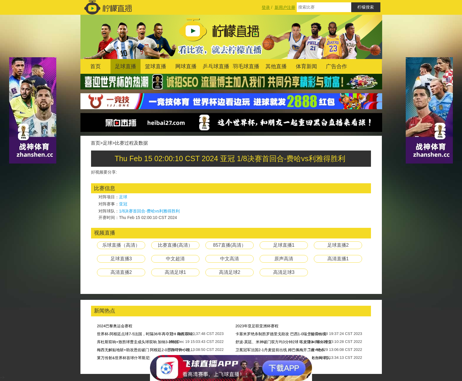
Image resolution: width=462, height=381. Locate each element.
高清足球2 (229, 272)
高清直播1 (338, 258)
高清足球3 (284, 272)
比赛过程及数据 (131, 142)
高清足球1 (175, 272)
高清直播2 (121, 272)
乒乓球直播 (216, 66)
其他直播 (276, 66)
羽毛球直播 (246, 66)
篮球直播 (155, 66)
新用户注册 (285, 7)
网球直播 (186, 66)
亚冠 (123, 204)
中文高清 (229, 258)
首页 (95, 66)
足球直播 (125, 66)
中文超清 (175, 258)
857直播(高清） (229, 245)
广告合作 (336, 66)
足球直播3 (121, 258)
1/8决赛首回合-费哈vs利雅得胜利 (149, 211)
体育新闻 (306, 66)
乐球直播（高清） (121, 245)
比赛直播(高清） (175, 245)
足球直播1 (284, 245)
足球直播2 (338, 245)
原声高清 (283, 258)
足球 (107, 142)
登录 (266, 7)
